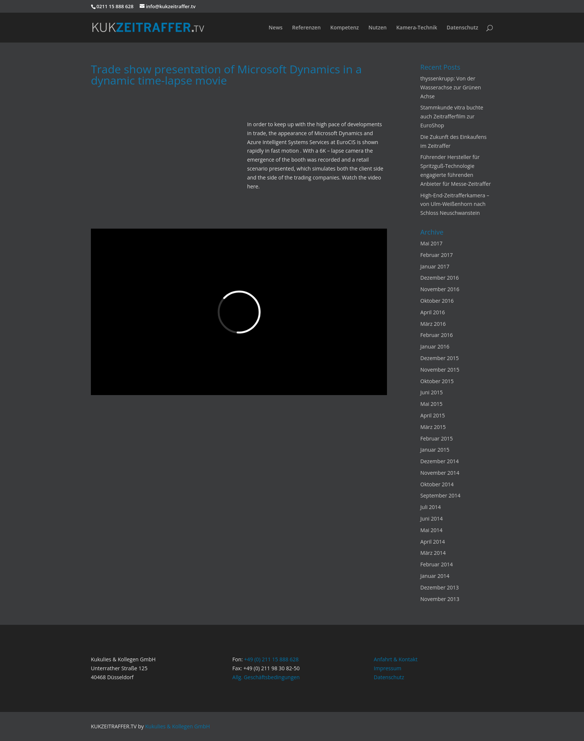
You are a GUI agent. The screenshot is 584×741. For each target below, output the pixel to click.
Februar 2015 (436, 438)
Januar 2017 (435, 266)
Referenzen (306, 28)
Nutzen (377, 28)
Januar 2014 (435, 575)
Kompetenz (344, 28)
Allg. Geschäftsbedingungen (266, 677)
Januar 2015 (435, 449)
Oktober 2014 (437, 484)
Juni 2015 (431, 392)
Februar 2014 (436, 564)
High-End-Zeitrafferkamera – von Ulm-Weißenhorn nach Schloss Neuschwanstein (454, 204)
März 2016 (433, 323)
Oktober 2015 (437, 381)
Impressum (388, 668)
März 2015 (433, 426)
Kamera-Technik (416, 28)
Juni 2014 (431, 518)
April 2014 (432, 541)
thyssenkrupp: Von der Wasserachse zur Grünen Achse (450, 87)
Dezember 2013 (439, 587)
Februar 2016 (436, 334)
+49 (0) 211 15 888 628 (271, 659)
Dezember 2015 (439, 358)
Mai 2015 (431, 403)
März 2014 (433, 552)
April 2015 (432, 415)
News (275, 28)
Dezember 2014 (439, 461)
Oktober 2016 (437, 300)
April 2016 (432, 312)
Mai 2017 (431, 243)
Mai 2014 (431, 530)
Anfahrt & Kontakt (396, 659)
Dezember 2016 (439, 277)
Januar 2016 (435, 346)
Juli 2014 (430, 507)
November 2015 (440, 369)
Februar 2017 (436, 254)
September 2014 (440, 495)
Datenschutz (462, 28)
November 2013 (440, 598)
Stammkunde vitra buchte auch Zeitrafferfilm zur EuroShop (451, 116)
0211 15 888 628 (114, 6)
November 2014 (440, 472)
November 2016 (440, 289)
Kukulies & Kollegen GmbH (177, 726)
